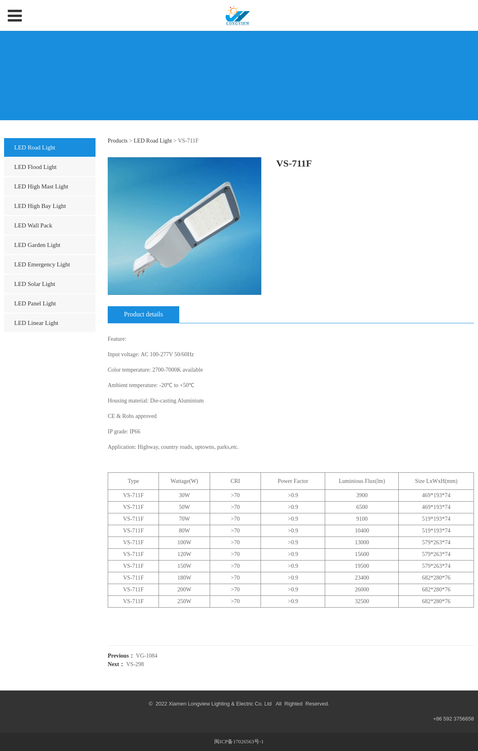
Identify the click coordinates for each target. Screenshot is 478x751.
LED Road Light (34, 147)
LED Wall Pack (33, 225)
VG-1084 (146, 656)
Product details (143, 314)
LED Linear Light (36, 323)
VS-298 (135, 664)
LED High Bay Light (40, 206)
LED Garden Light (37, 245)
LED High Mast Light (41, 186)
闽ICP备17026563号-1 (238, 742)
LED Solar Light (34, 284)
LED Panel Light (35, 303)
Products (118, 141)
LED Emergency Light (42, 264)
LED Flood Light (35, 167)
